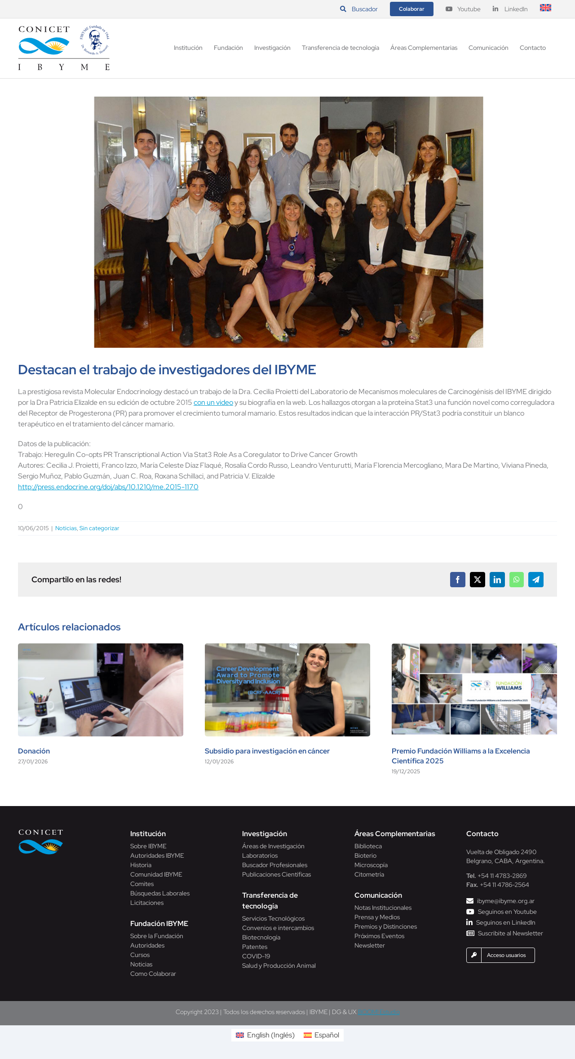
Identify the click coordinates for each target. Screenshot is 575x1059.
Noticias (66, 528)
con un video (213, 402)
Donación (34, 751)
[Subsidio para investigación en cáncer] (287, 648)
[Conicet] (41, 832)
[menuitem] (545, 9)
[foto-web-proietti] (287, 222)
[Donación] (100, 648)
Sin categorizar (99, 528)
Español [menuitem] (326, 1035)
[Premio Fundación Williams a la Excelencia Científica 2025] (474, 648)
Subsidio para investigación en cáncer (267, 751)
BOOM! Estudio (379, 1012)
